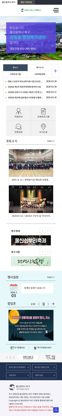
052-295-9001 (28, 48)
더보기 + (50, 141)
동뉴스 (15, 67)
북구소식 (39, 67)
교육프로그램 (15, 74)
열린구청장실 (26, 2)
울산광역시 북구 (9, 2)
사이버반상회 (39, 74)
